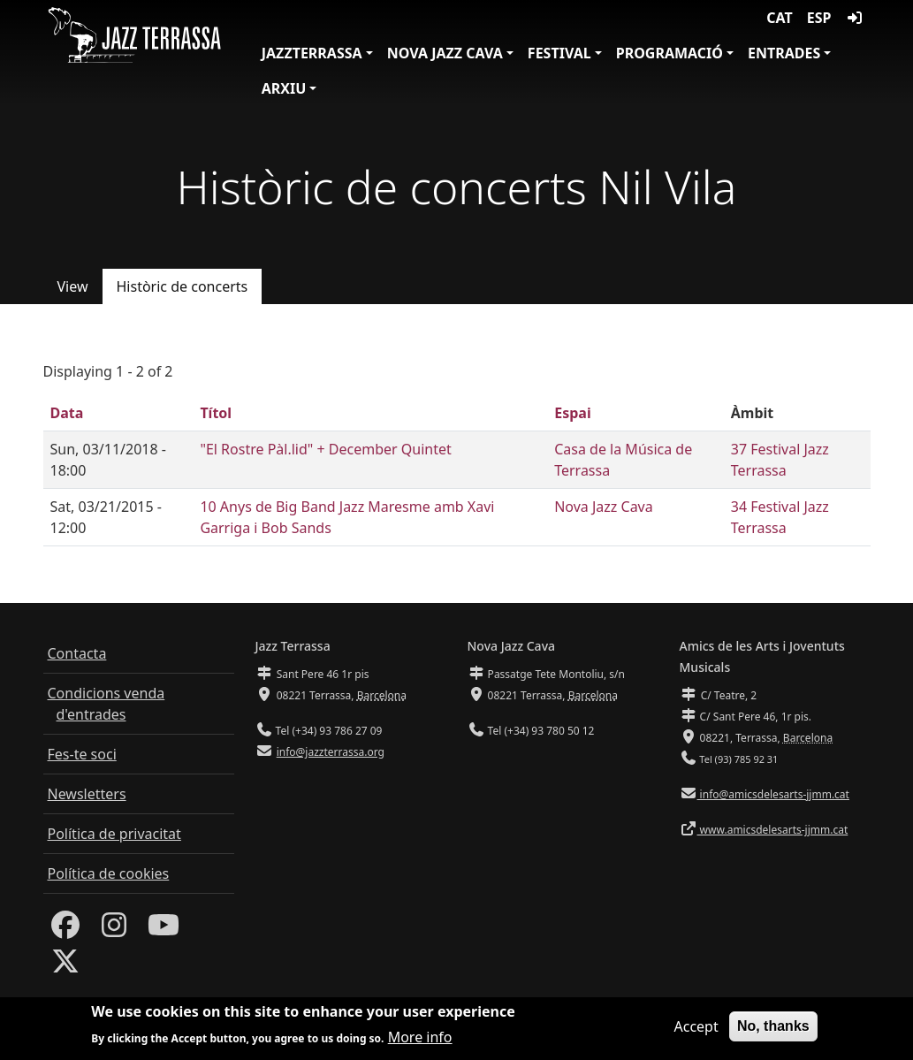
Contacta (77, 653)
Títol (216, 413)
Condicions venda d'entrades (106, 703)
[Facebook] (65, 930)
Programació (669, 53)
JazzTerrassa (312, 53)
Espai (572, 413)
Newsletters (87, 794)
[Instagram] (114, 930)
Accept (695, 1031)
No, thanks (773, 1031)
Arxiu (284, 88)
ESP (819, 17)
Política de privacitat (114, 833)
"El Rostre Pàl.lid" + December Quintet (325, 449)
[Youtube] (163, 930)
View (72, 286)
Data (67, 413)
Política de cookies (109, 873)
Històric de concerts (182, 286)
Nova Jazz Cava (445, 53)
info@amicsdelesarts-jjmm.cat (773, 794)
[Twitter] (65, 966)
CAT (779, 17)
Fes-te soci (82, 754)
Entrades (784, 53)
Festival (559, 53)
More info (420, 1041)
